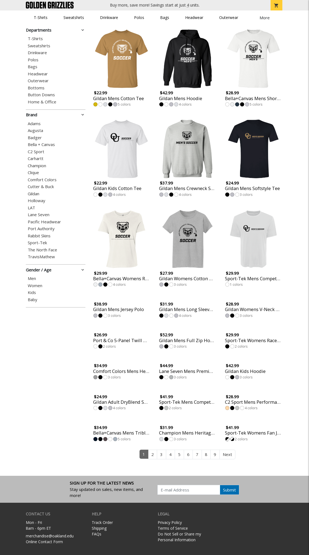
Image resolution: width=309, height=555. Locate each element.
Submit (229, 490)
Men (32, 278)
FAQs (96, 534)
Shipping (99, 528)
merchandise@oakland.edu (50, 535)
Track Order (102, 522)
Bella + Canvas (41, 144)
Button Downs (41, 94)
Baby (32, 299)
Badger (35, 137)
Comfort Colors (42, 179)
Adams (34, 123)
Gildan (33, 193)
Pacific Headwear (44, 221)
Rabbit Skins (39, 235)
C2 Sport (36, 151)
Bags (164, 17)
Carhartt (35, 158)
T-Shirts (41, 17)
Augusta (35, 130)
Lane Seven (38, 214)
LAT (31, 207)
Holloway (36, 200)
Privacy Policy (170, 522)
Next (227, 454)
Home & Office (42, 102)
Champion (37, 165)
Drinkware (109, 17)
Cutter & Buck (41, 186)
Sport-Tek (37, 242)
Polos (139, 17)
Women (35, 285)
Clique (33, 172)
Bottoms (36, 88)
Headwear (194, 17)
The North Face (42, 250)
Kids (32, 292)
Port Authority (41, 228)
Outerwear (228, 17)
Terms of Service (173, 528)
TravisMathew (41, 256)
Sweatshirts (73, 17)
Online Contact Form (44, 541)
